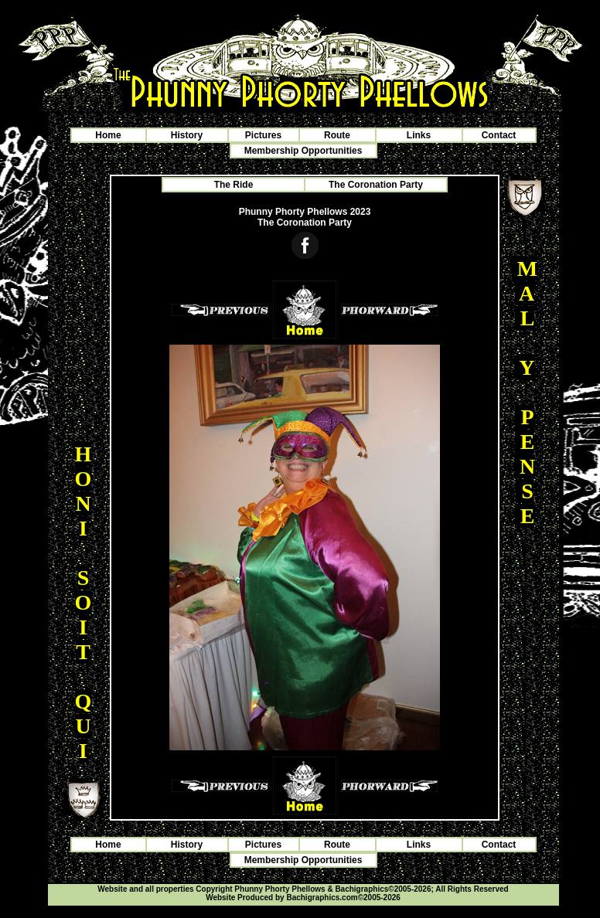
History (187, 135)
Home (108, 135)
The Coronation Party (376, 184)
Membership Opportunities (303, 150)
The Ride (234, 184)
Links (419, 135)
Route (337, 135)
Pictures (263, 135)
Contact (499, 135)
